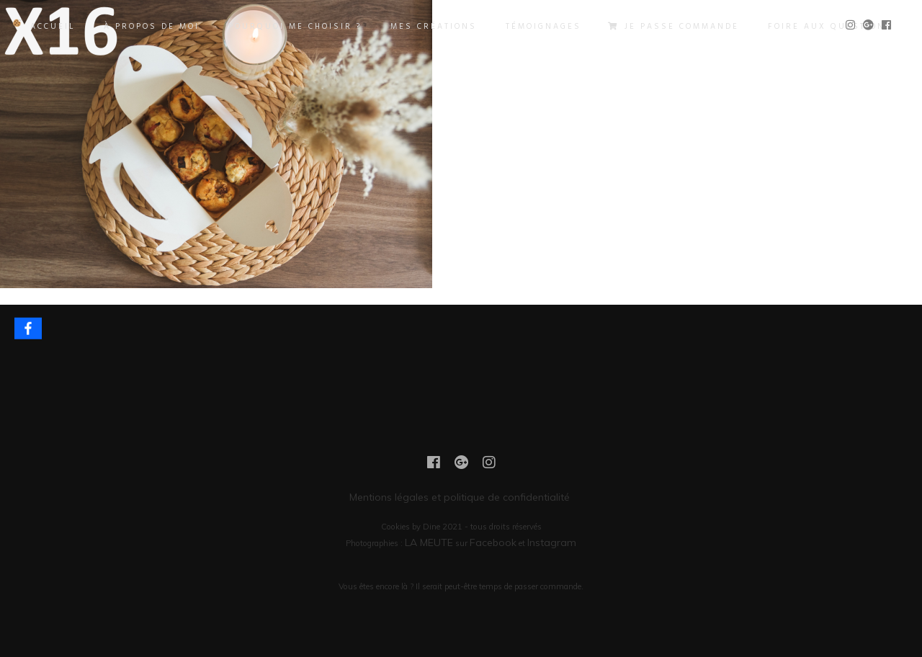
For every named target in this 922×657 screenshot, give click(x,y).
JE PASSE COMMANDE (674, 26)
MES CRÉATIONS (433, 26)
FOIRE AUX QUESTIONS (830, 26)
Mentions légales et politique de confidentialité (461, 497)
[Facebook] (28, 328)
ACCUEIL (52, 26)
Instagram (551, 542)
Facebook (493, 542)
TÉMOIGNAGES (543, 26)
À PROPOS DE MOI (152, 26)
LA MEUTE (429, 542)
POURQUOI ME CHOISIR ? (295, 26)
